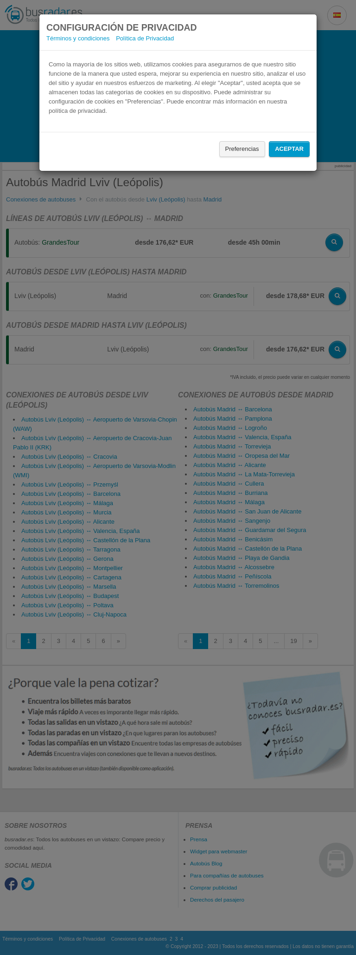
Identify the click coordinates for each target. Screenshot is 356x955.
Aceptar (289, 148)
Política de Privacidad (145, 38)
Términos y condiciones (78, 38)
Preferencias (242, 148)
